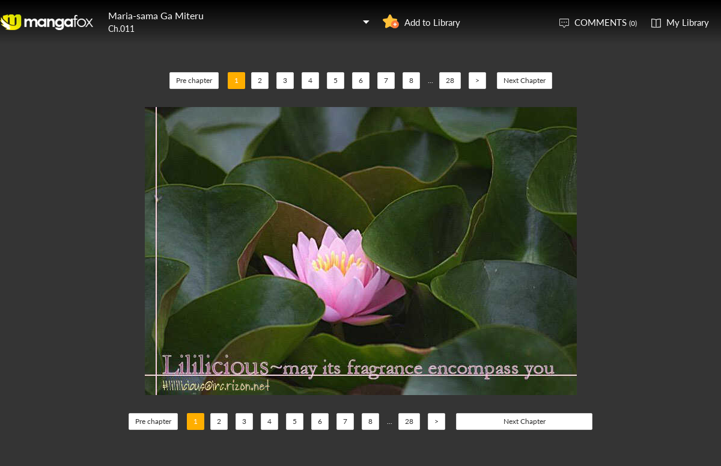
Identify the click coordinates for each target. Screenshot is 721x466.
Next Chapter (524, 80)
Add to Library (432, 22)
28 (450, 80)
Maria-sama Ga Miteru (156, 15)
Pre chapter (194, 80)
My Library (687, 22)
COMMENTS (605, 22)
